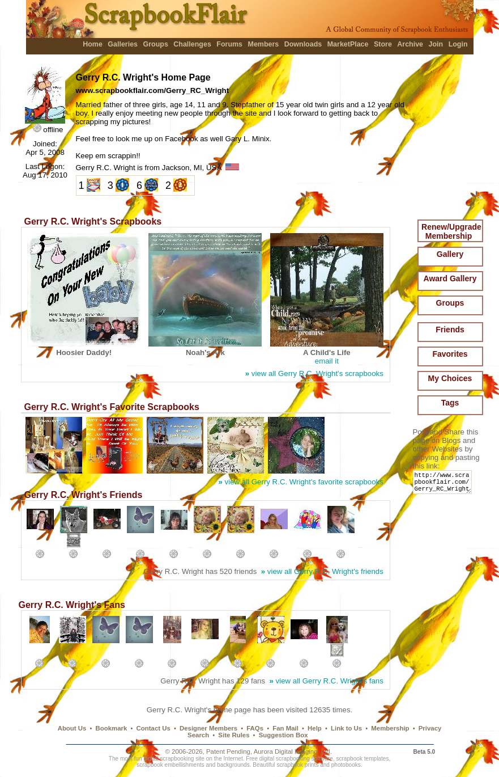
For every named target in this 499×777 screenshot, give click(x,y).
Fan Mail (285, 728)
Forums (229, 44)
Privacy (430, 728)
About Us (72, 728)
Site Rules (233, 735)
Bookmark (111, 728)
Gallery (450, 254)
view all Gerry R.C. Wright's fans (326, 681)
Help (315, 728)
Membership (390, 728)
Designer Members (208, 728)
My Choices (450, 378)
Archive (410, 44)
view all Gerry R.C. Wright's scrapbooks (314, 373)
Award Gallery (450, 278)
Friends (450, 329)
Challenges (192, 44)
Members (263, 44)
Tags (450, 402)
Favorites (449, 353)
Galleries (123, 44)
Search (198, 735)
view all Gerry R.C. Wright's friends (322, 571)
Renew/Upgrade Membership (451, 231)
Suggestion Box (283, 735)
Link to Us (346, 728)
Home (93, 44)
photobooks (346, 765)
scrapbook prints (297, 765)
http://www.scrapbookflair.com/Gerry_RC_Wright (444, 484)
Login (458, 44)
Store (383, 44)
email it (327, 361)
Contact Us (153, 728)
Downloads (303, 44)
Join (436, 44)
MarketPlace (348, 44)
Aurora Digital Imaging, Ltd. (293, 751)
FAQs (254, 728)
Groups (155, 44)
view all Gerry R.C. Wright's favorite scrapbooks (301, 482)
